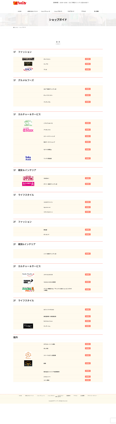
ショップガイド (51, 395)
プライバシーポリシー (92, 395)
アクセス (75, 395)
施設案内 (68, 395)
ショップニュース (41, 395)
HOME (20, 395)
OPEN (58, 43)
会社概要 (82, 395)
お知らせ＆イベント (29, 395)
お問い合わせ (58, 396)
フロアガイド (60, 395)
